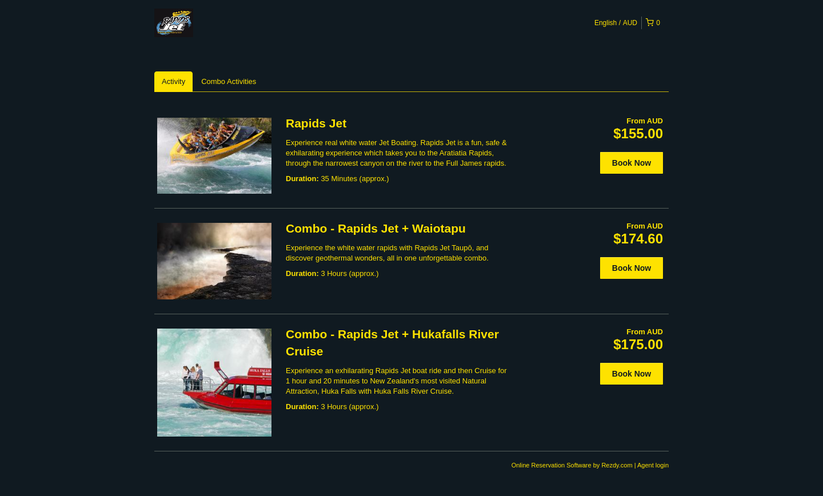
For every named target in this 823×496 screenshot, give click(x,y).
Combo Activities (228, 81)
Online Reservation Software (552, 465)
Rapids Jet (316, 123)
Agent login (653, 465)
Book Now (631, 162)
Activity (173, 81)
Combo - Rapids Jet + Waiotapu (376, 228)
